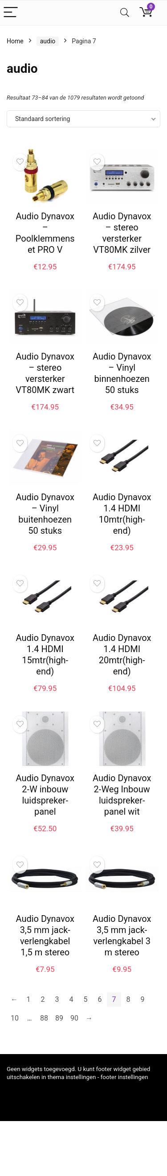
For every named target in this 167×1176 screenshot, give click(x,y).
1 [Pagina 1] (29, 999)
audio (48, 41)
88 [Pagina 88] (44, 1018)
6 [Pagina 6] (100, 999)
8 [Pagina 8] (128, 999)
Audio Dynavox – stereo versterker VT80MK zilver (122, 233)
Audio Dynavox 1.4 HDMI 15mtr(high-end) (45, 654)
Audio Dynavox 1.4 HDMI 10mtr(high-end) (122, 514)
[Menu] (10, 13)
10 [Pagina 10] (15, 1018)
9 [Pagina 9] (143, 999)
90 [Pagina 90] (74, 1018)
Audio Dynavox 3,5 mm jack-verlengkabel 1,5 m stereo (45, 935)
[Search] (124, 13)
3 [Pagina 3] (57, 999)
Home (15, 41)
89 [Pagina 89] (59, 1018)
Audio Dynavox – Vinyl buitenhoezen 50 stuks (45, 514)
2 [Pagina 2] (43, 999)
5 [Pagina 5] (86, 999)
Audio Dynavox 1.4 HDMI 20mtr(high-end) (122, 654)
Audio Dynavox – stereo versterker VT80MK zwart (45, 373)
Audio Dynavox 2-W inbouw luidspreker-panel (45, 795)
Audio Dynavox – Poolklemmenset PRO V (45, 233)
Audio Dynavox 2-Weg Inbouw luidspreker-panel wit (122, 795)
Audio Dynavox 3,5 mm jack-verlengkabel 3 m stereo (122, 935)
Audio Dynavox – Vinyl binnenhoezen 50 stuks (122, 373)
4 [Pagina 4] (71, 999)
